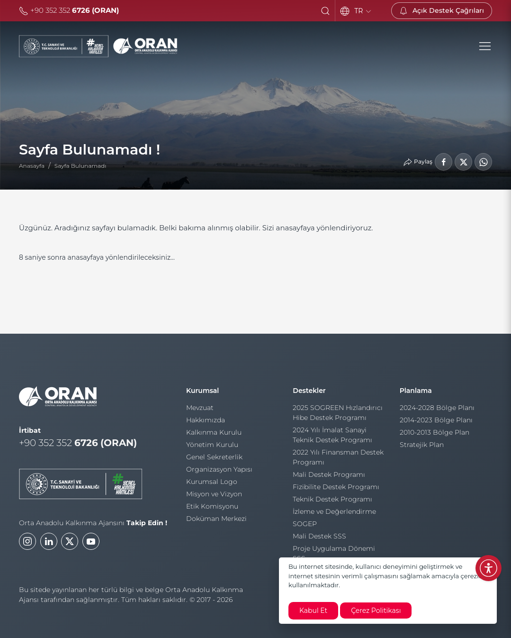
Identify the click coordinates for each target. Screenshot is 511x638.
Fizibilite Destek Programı (336, 489)
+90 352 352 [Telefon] (69, 10)
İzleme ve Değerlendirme (334, 514)
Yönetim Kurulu (212, 446)
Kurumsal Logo (211, 483)
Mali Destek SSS (319, 538)
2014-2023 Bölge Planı (436, 423)
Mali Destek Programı (329, 477)
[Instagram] (27, 545)
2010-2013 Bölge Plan (434, 435)
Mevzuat (200, 409)
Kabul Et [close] (313, 610)
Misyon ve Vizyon (214, 495)
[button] (325, 11)
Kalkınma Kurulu (214, 433)
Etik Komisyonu (212, 507)
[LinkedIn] (48, 545)
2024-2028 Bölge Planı (437, 410)
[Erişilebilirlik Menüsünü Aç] (488, 568)
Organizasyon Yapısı (219, 470)
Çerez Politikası (376, 610)
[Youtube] (90, 545)
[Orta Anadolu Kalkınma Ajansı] (98, 46)
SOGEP (305, 526)
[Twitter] (69, 545)
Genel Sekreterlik (214, 458)
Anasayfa (32, 165)
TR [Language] (363, 11)
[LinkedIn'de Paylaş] (463, 162)
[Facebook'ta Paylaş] (443, 162)
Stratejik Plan (422, 447)
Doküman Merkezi (216, 520)
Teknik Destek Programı (332, 501)
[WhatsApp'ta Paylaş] (483, 162)
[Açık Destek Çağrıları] (441, 10)
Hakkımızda (205, 421)
